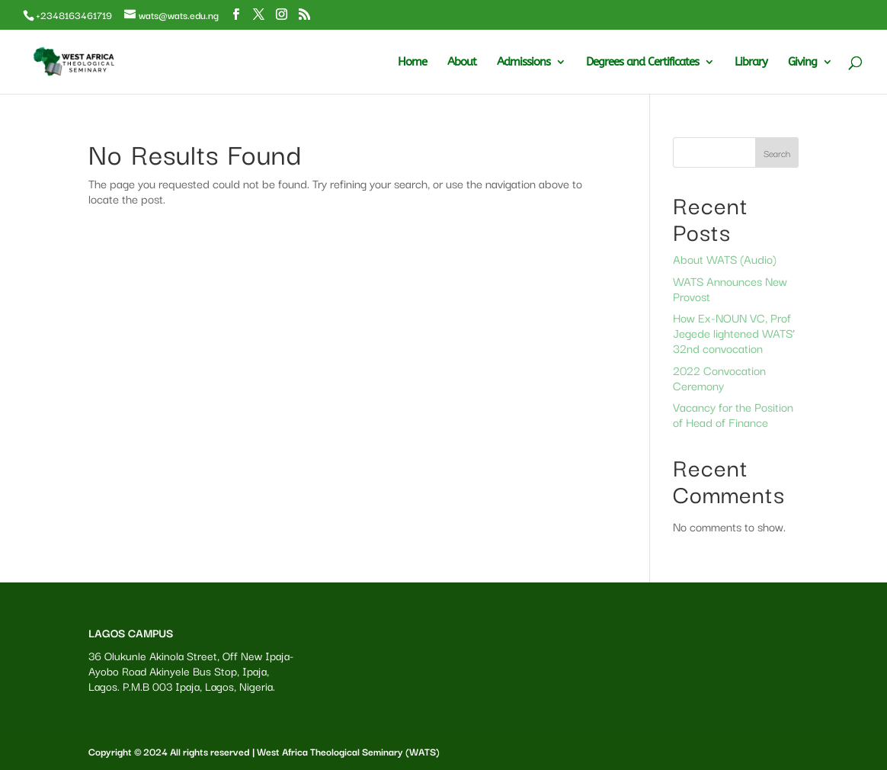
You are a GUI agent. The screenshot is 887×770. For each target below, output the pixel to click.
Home (412, 62)
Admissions (523, 62)
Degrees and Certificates (642, 62)
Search (777, 153)
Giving (802, 62)
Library (751, 62)
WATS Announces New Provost (730, 288)
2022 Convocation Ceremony (719, 377)
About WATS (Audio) (725, 258)
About (461, 62)
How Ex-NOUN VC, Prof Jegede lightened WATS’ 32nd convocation (734, 332)
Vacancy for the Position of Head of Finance (733, 414)
